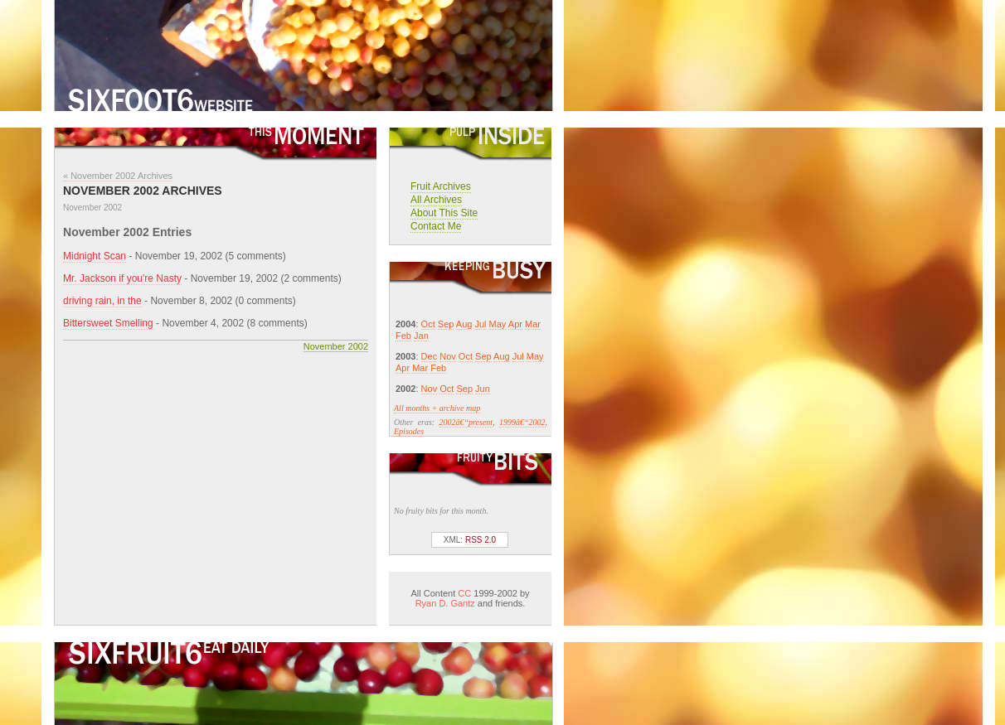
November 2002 (335, 346)
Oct (428, 324)
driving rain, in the (102, 301)
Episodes (409, 431)
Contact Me (435, 226)
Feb (403, 336)
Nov (447, 356)
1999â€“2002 (522, 422)
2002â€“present (466, 422)
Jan (421, 336)
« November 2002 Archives (117, 176)
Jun (482, 389)
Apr (515, 324)
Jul (480, 324)
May (498, 324)
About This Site (444, 213)
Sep (446, 324)
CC (464, 593)
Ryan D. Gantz (445, 603)
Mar (533, 324)
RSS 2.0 (480, 539)
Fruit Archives (440, 186)
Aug (464, 324)
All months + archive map (437, 408)
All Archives (436, 199)
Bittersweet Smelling (108, 323)
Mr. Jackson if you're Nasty (122, 278)
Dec (429, 356)
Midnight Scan (94, 256)
